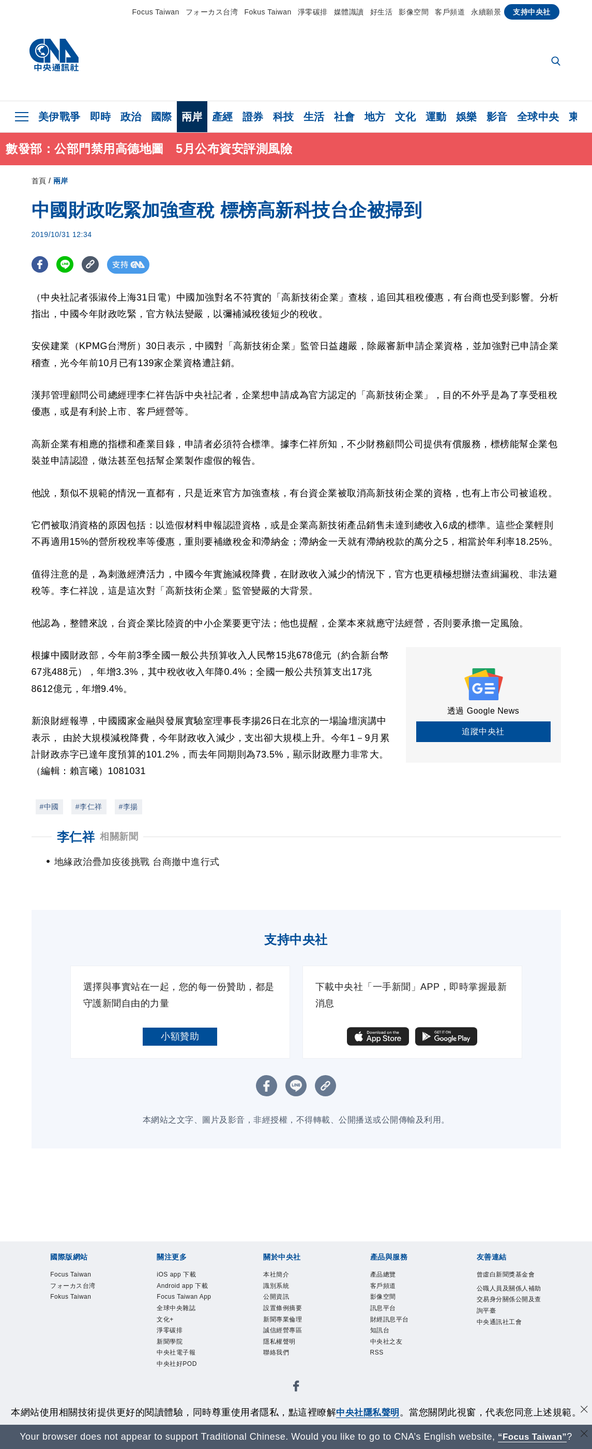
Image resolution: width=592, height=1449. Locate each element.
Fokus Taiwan (267, 11)
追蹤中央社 (483, 731)
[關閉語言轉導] (583, 1435)
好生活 (381, 11)
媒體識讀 (349, 11)
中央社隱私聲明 (368, 1412)
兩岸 (192, 116)
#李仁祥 (88, 806)
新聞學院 (174, 1380)
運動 (436, 116)
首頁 (39, 181)
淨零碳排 (313, 11)
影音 (497, 116)
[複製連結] (93, 265)
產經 (222, 116)
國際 (161, 116)
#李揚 (128, 806)
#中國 (49, 806)
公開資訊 (280, 1302)
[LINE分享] (67, 265)
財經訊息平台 (395, 1328)
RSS (378, 1367)
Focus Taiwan (155, 11)
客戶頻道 (450, 11)
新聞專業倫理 (288, 1328)
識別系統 (280, 1289)
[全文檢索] (557, 62)
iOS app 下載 (182, 1275)
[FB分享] (41, 265)
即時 (100, 116)
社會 (344, 116)
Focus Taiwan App (183, 1321)
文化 (405, 116)
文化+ (168, 1354)
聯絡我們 (280, 1367)
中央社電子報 (182, 1393)
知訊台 (383, 1340)
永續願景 (486, 11)
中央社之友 (391, 1354)
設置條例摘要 (288, 1315)
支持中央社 (532, 12)
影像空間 (414, 11)
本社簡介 (280, 1275)
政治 (131, 116)
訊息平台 (387, 1315)
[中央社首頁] (54, 57)
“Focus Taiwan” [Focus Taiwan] (532, 1436)
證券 (253, 116)
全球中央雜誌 (182, 1340)
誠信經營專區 (288, 1340)
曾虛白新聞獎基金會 (507, 1282)
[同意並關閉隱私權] (583, 1411)
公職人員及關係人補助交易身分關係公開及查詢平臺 (507, 1323)
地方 (375, 116)
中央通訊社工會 (507, 1355)
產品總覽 (387, 1275)
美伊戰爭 (59, 116)
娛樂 (466, 116)
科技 (283, 116)
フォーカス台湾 (212, 11)
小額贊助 (180, 1036)
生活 (314, 116)
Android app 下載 (185, 1295)
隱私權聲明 (284, 1354)
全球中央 (538, 116)
